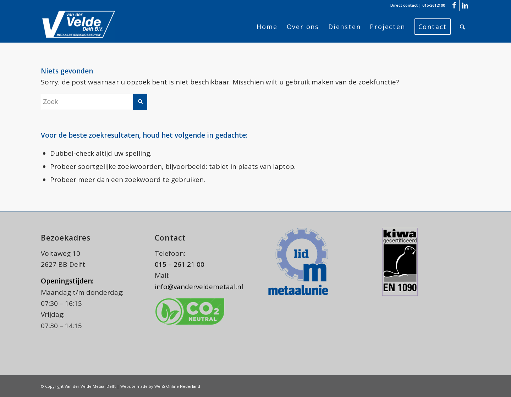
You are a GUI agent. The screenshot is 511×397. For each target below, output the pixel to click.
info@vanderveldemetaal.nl (199, 286)
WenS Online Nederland (177, 386)
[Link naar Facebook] (454, 5)
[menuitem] (267, 27)
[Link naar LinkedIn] (465, 5)
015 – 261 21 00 (179, 264)
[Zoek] (462, 27)
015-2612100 (433, 5)
